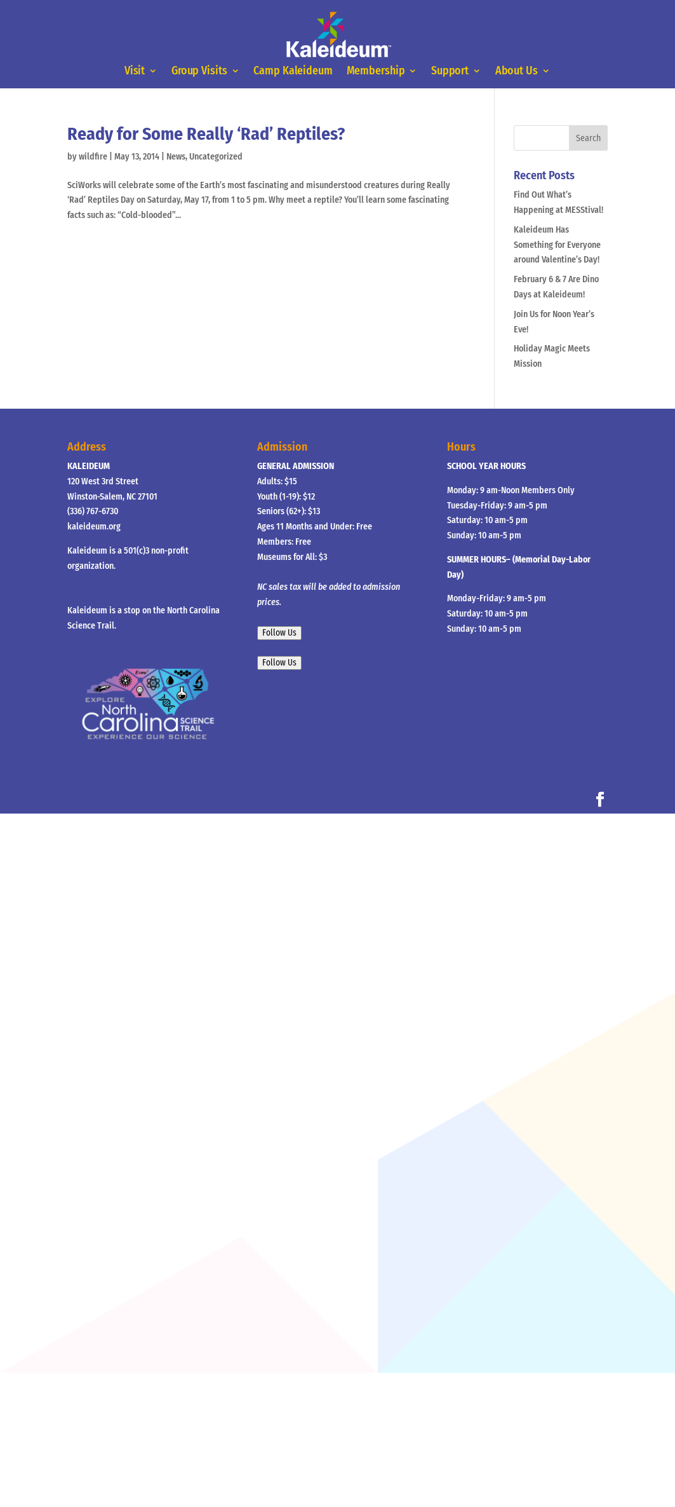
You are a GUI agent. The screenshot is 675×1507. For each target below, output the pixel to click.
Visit (136, 71)
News (175, 156)
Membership (375, 71)
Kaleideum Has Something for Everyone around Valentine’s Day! (557, 245)
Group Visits (200, 71)
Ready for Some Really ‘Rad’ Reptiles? (206, 133)
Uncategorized (216, 156)
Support (449, 71)
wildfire (93, 156)
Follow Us (279, 633)
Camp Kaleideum (293, 71)
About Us (515, 71)
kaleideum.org (94, 526)
